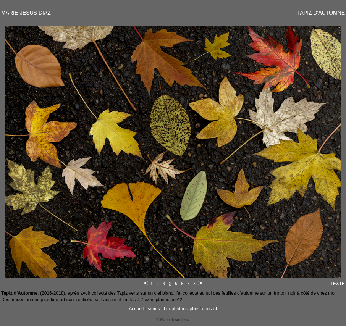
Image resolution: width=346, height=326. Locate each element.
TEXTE (337, 283)
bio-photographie (181, 308)
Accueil (136, 308)
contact (209, 308)
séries (154, 308)
